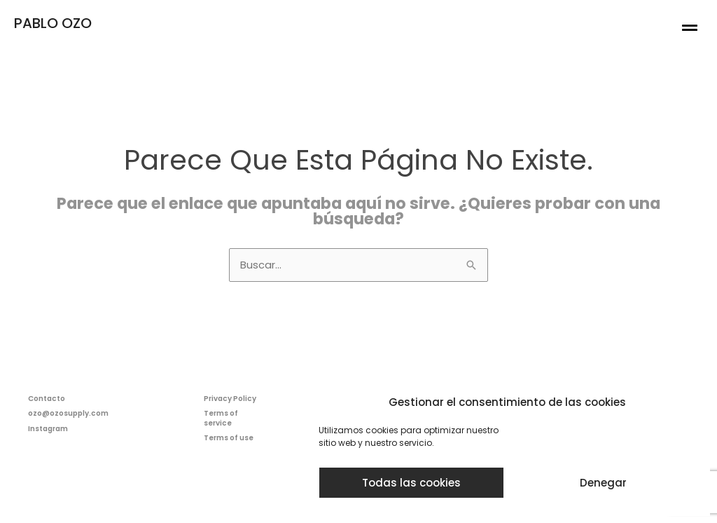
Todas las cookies (411, 482)
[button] (690, 28)
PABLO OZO (53, 23)
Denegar (603, 482)
